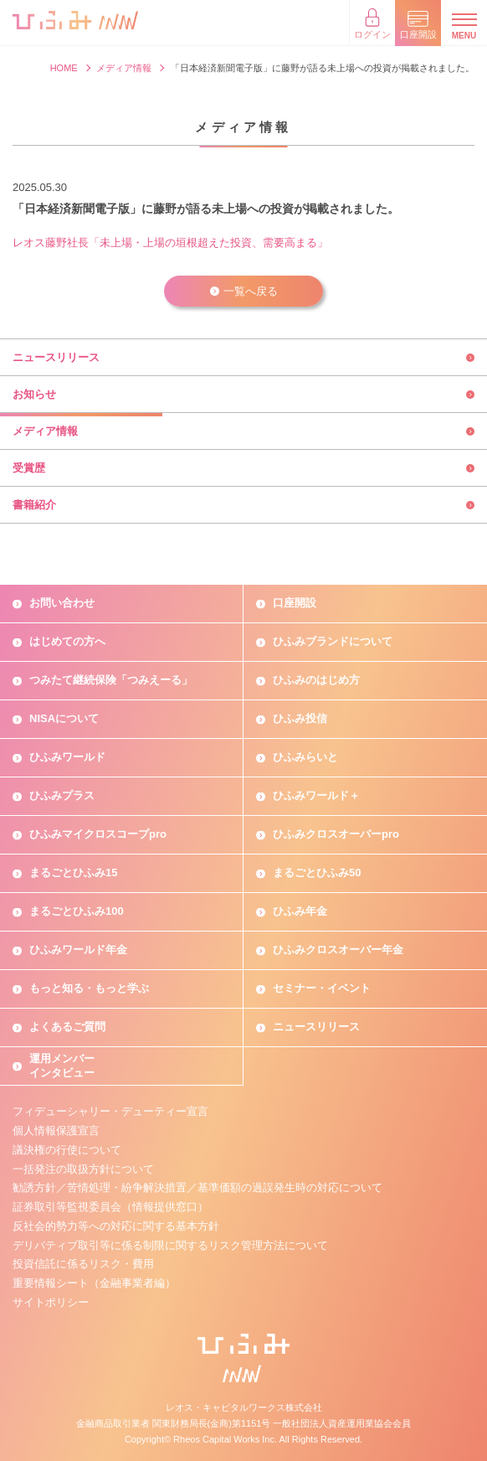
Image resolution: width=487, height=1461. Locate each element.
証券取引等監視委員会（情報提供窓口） (110, 1206)
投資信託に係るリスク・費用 (83, 1263)
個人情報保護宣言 (56, 1130)
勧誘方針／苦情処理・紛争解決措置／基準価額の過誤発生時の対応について (197, 1187)
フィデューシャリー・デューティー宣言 (110, 1111)
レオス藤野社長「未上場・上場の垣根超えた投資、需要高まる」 (170, 242)
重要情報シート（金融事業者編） (94, 1283)
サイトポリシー (51, 1302)
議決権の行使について (67, 1150)
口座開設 (294, 602)
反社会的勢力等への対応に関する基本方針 (116, 1226)
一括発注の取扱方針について (83, 1169)
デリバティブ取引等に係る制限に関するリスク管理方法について (170, 1245)
